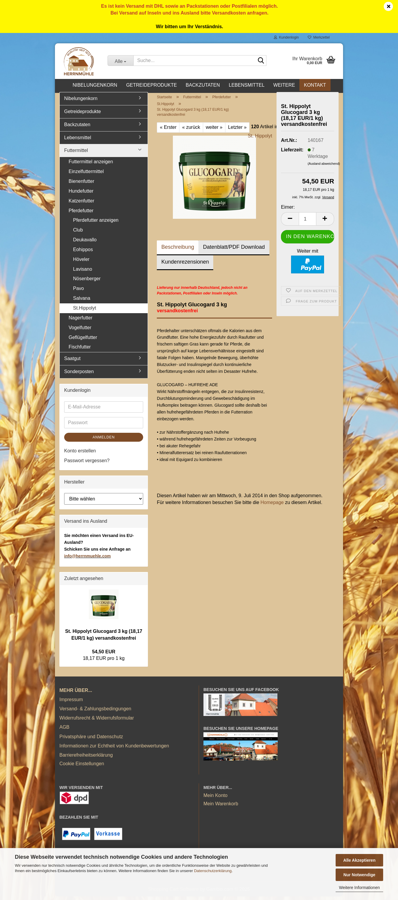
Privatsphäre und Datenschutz (91, 739)
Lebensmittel (246, 85)
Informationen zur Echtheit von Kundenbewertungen (114, 749)
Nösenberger (87, 282)
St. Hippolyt (260, 139)
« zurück (191, 130)
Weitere (284, 85)
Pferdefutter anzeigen (96, 223)
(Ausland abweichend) (324, 167)
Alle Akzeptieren (359, 860)
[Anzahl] (307, 222)
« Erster (168, 130)
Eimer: (288, 210)
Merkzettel (319, 37)
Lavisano (82, 272)
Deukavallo (85, 242)
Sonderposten (79, 374)
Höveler (81, 262)
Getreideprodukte (151, 85)
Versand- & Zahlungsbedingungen (95, 711)
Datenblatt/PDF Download (234, 250)
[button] (290, 222)
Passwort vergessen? (87, 463)
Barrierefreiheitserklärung (86, 758)
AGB (64, 730)
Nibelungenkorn (94, 85)
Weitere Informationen (359, 887)
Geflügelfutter (83, 340)
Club (78, 233)
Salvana (81, 301)
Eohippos (83, 252)
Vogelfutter (80, 330)
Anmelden (104, 440)
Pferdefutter (81, 213)
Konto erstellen (80, 454)
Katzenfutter (81, 204)
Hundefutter (81, 194)
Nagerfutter (80, 321)
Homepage (272, 505)
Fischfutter (80, 350)
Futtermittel (76, 153)
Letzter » (237, 130)
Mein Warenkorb (220, 806)
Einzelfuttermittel (86, 174)
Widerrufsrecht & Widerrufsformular (96, 721)
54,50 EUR (103, 654)
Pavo (78, 291)
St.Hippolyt (84, 311)
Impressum (71, 702)
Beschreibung (177, 250)
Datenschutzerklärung (212, 871)
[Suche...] (120, 60)
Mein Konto (215, 798)
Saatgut (72, 361)
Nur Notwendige (359, 874)
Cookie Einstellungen (81, 766)
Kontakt (315, 85)
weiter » (214, 130)
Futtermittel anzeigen (91, 165)
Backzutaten (203, 85)
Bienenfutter (81, 184)
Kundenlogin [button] (286, 37)
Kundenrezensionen (185, 265)
